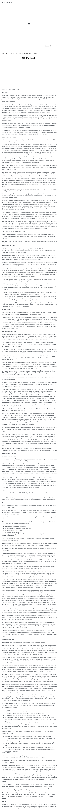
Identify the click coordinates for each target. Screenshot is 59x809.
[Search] (51, 46)
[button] (29, 24)
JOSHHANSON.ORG (6, 3)
